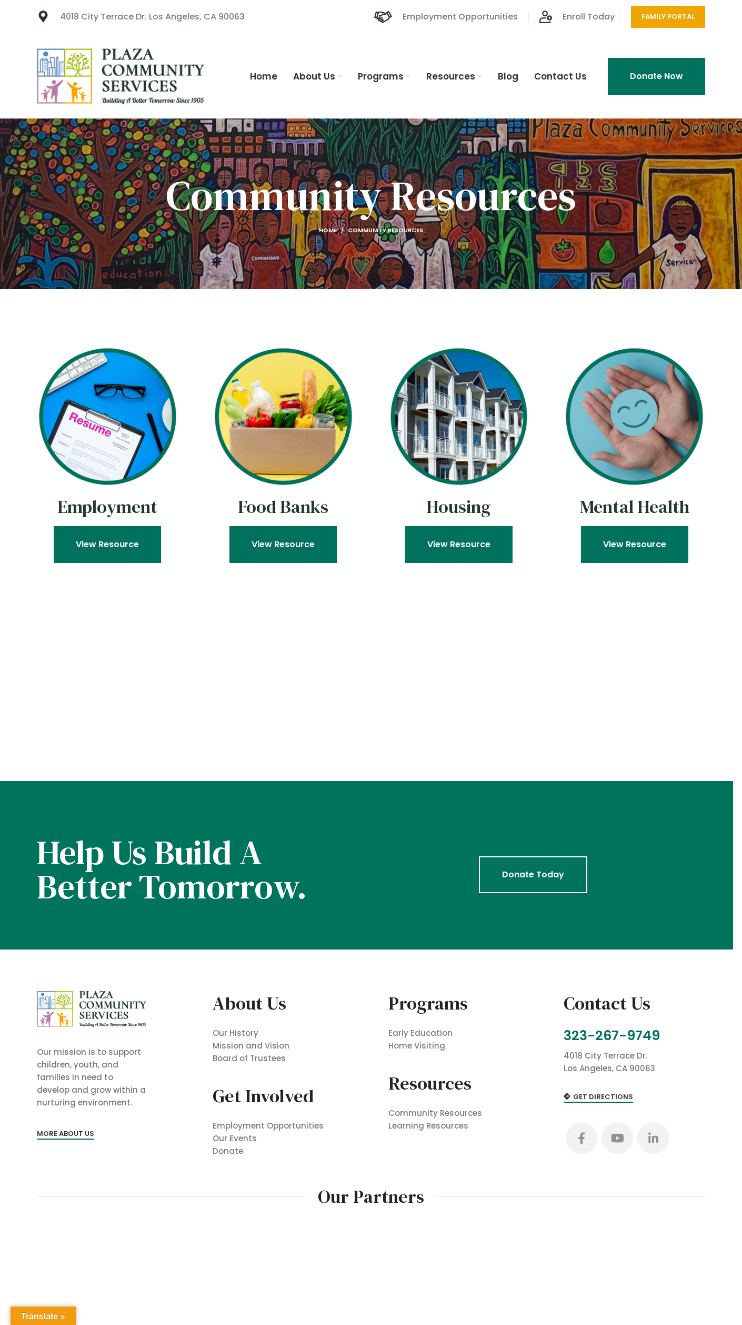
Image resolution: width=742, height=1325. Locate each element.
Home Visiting (416, 1045)
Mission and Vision (251, 1045)
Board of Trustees (249, 1058)
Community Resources (435, 1113)
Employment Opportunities (268, 1125)
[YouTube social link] (617, 1138)
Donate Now (656, 76)
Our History (235, 1033)
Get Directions (598, 1097)
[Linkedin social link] (653, 1138)
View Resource (107, 546)
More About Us (65, 1134)
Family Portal (668, 17)
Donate (228, 1150)
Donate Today (533, 874)
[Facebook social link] (581, 1138)
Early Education (420, 1033)
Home (328, 230)
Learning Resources (428, 1125)
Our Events (235, 1138)
